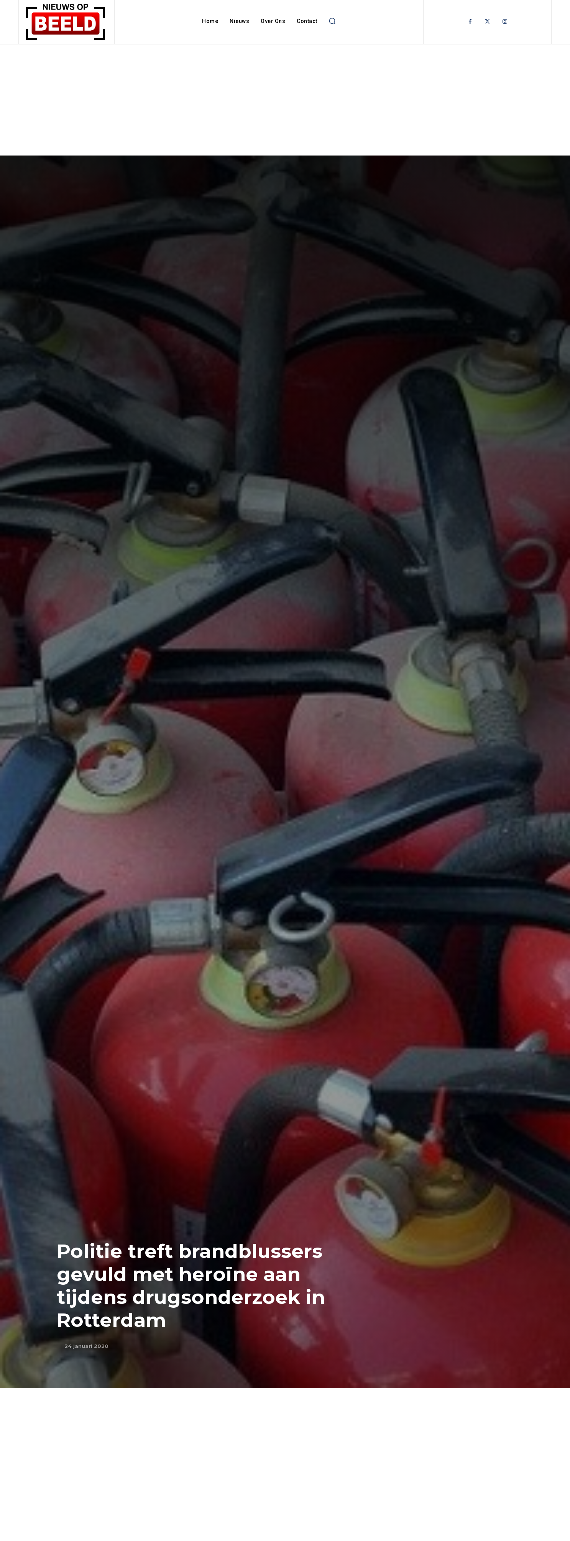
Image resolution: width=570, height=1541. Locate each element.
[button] (332, 21)
